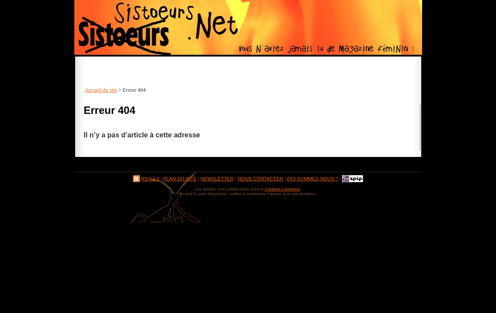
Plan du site (179, 178)
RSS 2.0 (146, 178)
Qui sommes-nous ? (312, 178)
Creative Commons (282, 188)
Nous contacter (260, 178)
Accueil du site (101, 90)
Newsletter (216, 178)
